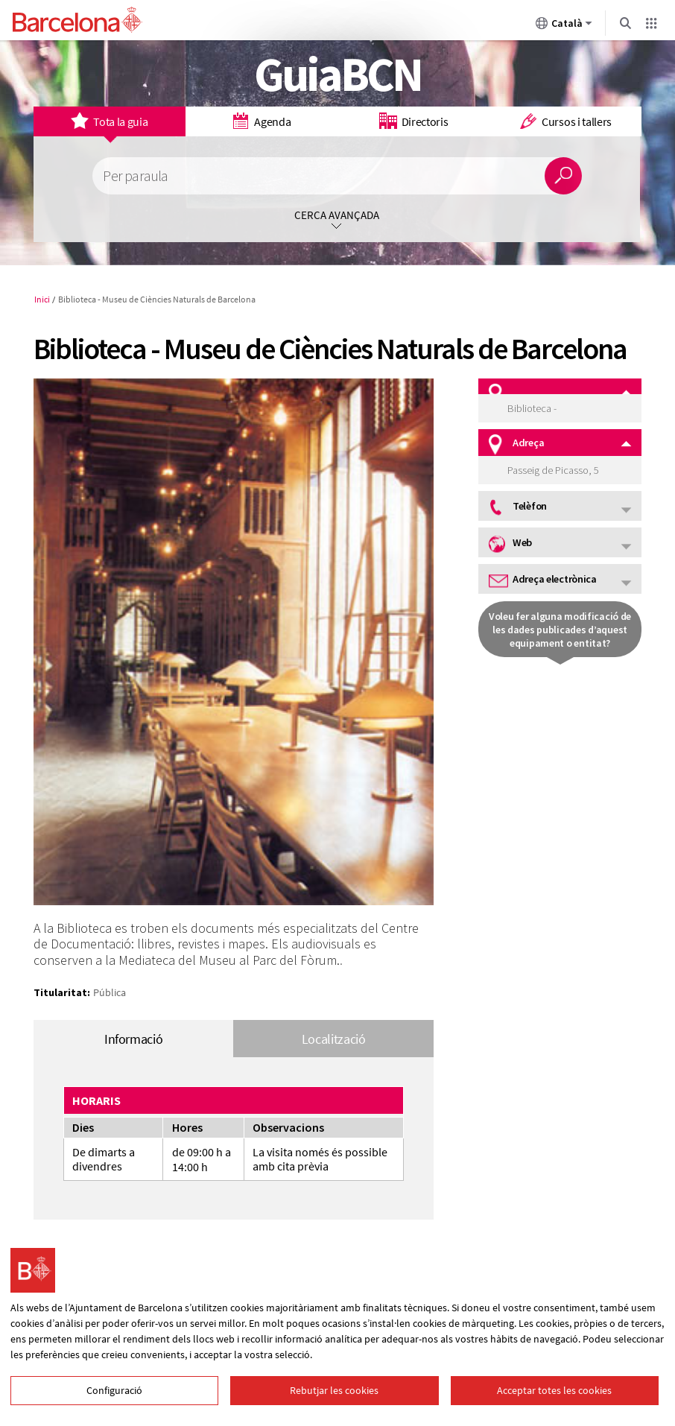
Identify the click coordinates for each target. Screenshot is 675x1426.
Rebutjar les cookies (334, 1390)
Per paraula (135, 176)
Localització (334, 1039)
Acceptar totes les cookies (554, 1390)
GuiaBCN (338, 73)
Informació (133, 1039)
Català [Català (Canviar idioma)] (564, 26)
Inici (42, 299)
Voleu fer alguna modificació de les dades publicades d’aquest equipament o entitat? (560, 629)
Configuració (114, 1390)
